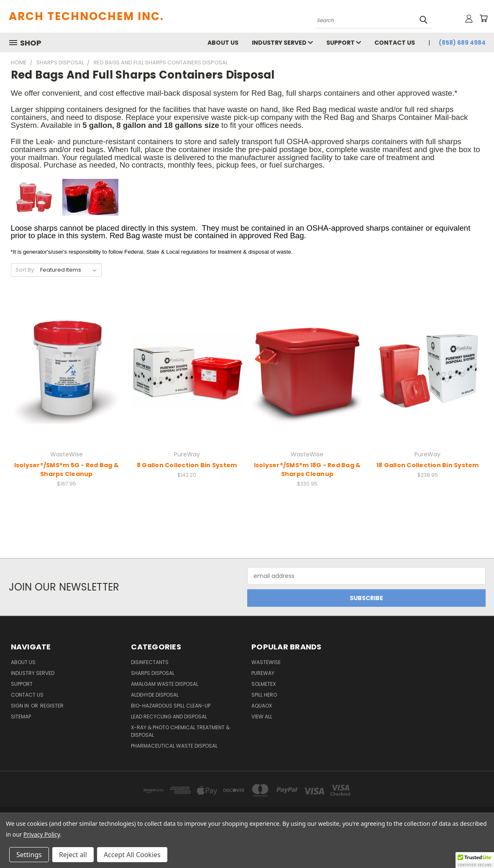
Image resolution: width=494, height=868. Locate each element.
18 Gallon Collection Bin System (427, 465)
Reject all (73, 854)
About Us (222, 42)
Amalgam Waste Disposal (164, 683)
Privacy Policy (41, 834)
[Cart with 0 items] (483, 18)
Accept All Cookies (132, 854)
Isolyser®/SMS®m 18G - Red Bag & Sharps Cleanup (307, 469)
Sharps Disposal (152, 673)
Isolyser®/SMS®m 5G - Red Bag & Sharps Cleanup (66, 469)
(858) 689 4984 (462, 42)
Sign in (20, 705)
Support (343, 42)
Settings (29, 854)
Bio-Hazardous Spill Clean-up (170, 705)
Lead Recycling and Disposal (169, 716)
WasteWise (266, 662)
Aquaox (261, 705)
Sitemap (21, 716)
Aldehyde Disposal (155, 694)
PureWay (262, 673)
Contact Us (394, 42)
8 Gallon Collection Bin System (187, 465)
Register (52, 705)
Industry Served (282, 42)
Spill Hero (264, 694)
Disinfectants (150, 662)
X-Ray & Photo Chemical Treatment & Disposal (180, 731)
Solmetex (263, 683)
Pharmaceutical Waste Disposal (174, 745)
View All (261, 716)
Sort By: (25, 270)
